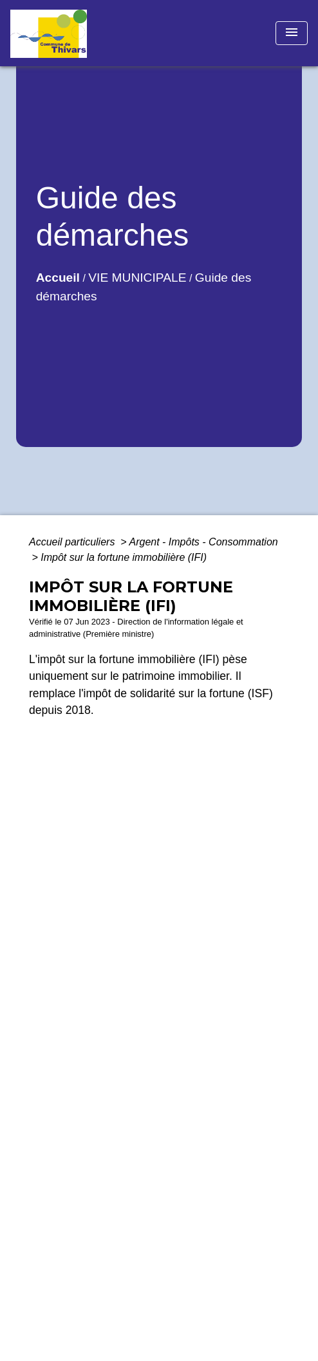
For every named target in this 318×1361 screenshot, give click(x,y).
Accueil (58, 277)
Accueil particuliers (73, 541)
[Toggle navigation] (292, 33)
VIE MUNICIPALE (137, 277)
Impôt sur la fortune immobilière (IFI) (124, 557)
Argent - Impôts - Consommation (203, 541)
